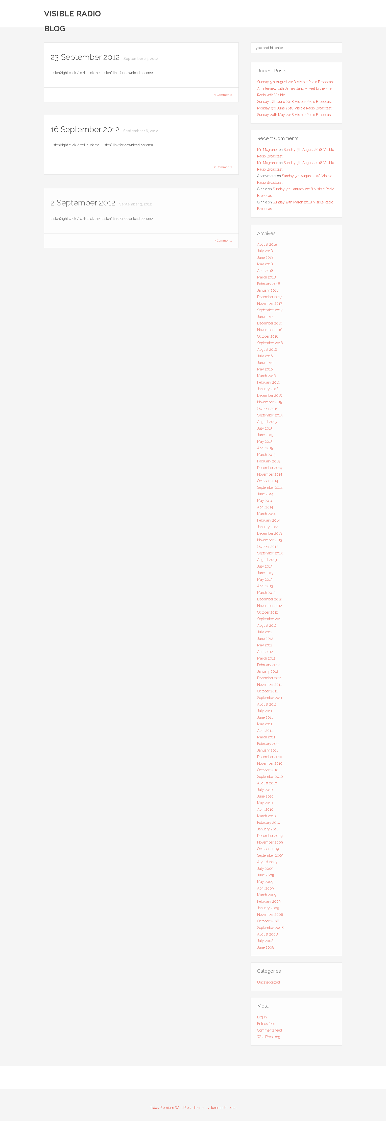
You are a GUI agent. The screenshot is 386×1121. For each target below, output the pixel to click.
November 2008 (270, 916)
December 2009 (269, 837)
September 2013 (270, 554)
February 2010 (268, 824)
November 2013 (269, 541)
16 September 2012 (86, 129)
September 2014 (270, 489)
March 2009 (266, 896)
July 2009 (265, 870)
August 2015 (267, 423)
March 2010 (266, 817)
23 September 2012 (86, 57)
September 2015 (269, 416)
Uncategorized (268, 984)
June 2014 (265, 495)
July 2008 (265, 942)
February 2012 (268, 666)
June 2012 (265, 640)
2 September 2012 (84, 203)
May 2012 (264, 646)
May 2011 (264, 725)
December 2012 (269, 600)
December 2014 (269, 469)
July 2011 (264, 712)
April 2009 (265, 890)
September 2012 (269, 620)
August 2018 (267, 246)
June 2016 (265, 364)
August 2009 (267, 863)
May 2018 (265, 265)
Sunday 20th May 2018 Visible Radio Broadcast (294, 115)
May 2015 (264, 443)
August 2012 (267, 627)
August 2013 (267, 561)
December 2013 (269, 535)
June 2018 (265, 259)
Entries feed (266, 1025)
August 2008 (267, 935)
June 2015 (265, 436)
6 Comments (223, 167)
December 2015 (269, 397)
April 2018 (265, 272)
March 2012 (266, 660)
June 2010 (265, 798)
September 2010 (270, 778)
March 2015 (266, 456)
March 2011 (266, 738)
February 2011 (268, 745)
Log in (262, 1018)
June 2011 (265, 719)
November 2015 (269, 403)
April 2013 (265, 587)
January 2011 (267, 752)
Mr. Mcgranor (267, 150)
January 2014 (267, 528)
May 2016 (265, 370)
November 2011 (269, 686)
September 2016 (270, 344)
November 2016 (269, 331)
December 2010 (269, 758)
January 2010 (268, 830)
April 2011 (265, 732)
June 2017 (265, 318)
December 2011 (269, 679)
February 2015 (268, 462)
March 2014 (266, 515)
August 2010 (267, 784)
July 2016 (265, 357)
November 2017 (269, 305)
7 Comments (223, 242)
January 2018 (268, 292)
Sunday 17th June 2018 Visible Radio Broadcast (294, 102)
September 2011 (269, 699)
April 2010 (265, 811)
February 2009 (268, 903)
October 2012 (267, 614)
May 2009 (265, 883)
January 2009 (268, 909)
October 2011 (267, 692)
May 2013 (265, 581)
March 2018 (266, 278)
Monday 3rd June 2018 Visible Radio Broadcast (294, 108)
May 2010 (265, 804)
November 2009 (270, 844)
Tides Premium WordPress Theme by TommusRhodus (193, 1108)
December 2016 (269, 324)
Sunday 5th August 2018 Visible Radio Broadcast (295, 82)
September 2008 (270, 929)
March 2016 (266, 377)
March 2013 (266, 594)
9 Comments (223, 95)
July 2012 (264, 633)
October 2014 (267, 482)
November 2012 (269, 607)
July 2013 (265, 568)
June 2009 (265, 876)
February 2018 (268, 285)
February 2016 (268, 384)
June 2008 (265, 949)
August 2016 (267, 351)
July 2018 (265, 252)
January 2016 (268, 390)
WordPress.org (268, 1038)
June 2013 (265, 574)
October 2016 (267, 338)
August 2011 (266, 706)
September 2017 (269, 311)
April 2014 (265, 508)
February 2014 (268, 522)
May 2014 (265, 502)
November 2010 (269, 765)
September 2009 (270, 857)
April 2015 (265, 449)
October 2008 (268, 922)
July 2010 (265, 791)
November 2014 (269, 476)
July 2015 (264, 430)
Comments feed (269, 1032)
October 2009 (268, 850)
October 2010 (267, 771)
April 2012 (265, 653)
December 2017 (269, 298)
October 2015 (267, 410)
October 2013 (267, 548)
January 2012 (267, 673)
